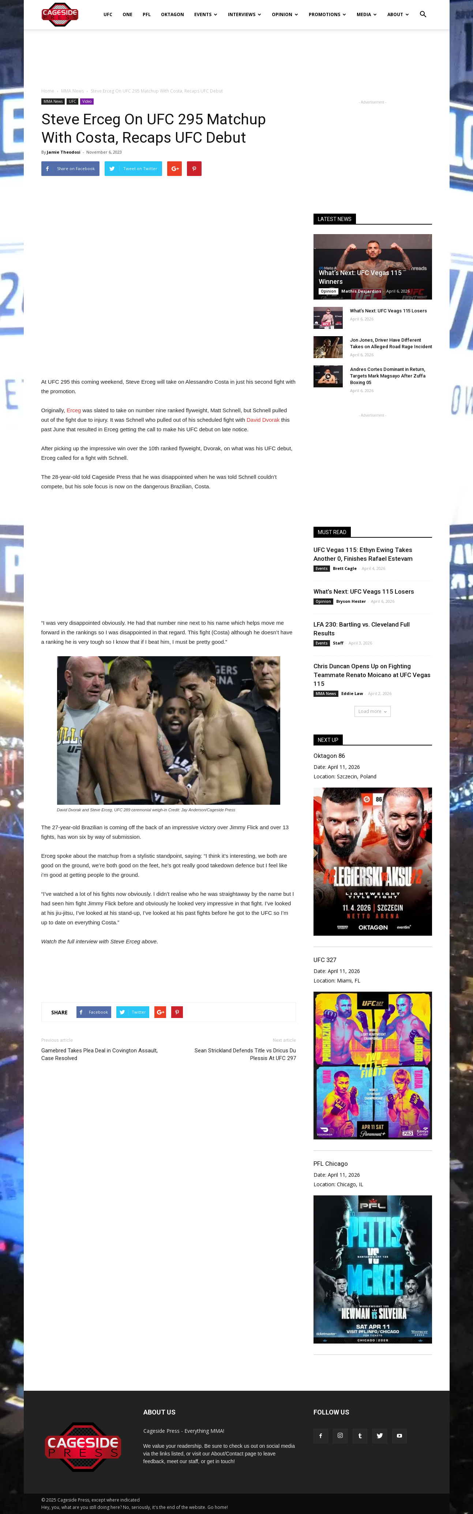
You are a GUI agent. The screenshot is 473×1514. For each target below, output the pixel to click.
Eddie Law (352, 693)
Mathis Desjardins (361, 291)
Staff (338, 643)
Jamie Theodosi (63, 152)
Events (205, 14)
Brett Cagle (345, 568)
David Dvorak (263, 420)
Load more (372, 711)
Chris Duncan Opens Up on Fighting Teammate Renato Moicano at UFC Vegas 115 (372, 674)
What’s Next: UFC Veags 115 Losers (388, 310)
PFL (147, 14)
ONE (127, 14)
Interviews (244, 14)
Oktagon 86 (329, 755)
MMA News (53, 101)
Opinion (285, 14)
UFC (108, 14)
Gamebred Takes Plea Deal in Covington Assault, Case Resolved (99, 1054)
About (398, 14)
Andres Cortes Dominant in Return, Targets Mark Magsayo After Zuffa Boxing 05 (387, 376)
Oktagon (172, 14)
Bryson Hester (351, 601)
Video (86, 101)
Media (367, 14)
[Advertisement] (237, 54)
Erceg (74, 410)
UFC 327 (325, 959)
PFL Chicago (331, 1163)
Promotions (327, 14)
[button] (423, 9)
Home (47, 91)
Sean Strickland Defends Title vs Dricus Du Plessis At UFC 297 (245, 1054)
